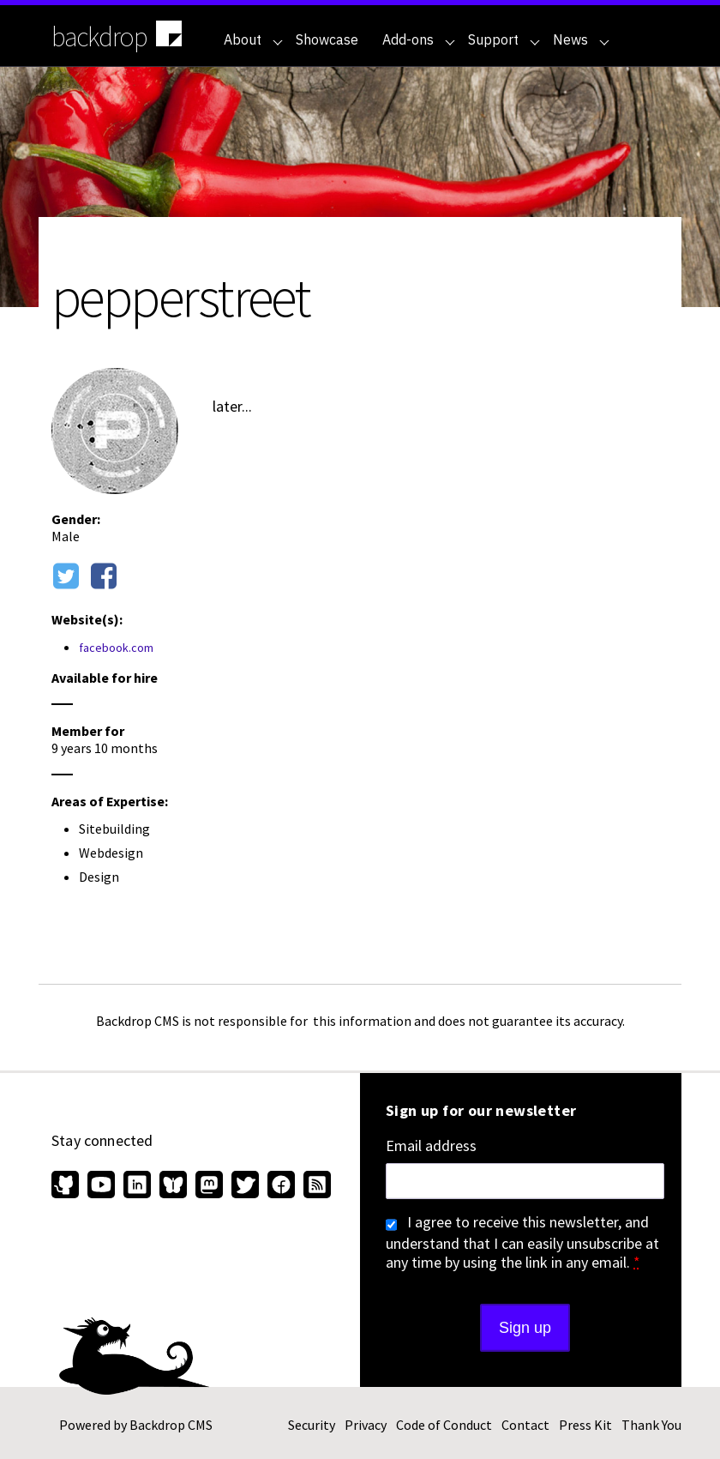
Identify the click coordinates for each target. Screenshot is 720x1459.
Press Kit (585, 1424)
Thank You (651, 1424)
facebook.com (116, 647)
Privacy (366, 1424)
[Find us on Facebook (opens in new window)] (281, 1186)
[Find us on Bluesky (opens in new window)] (173, 1186)
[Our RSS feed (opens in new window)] (315, 1186)
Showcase (327, 39)
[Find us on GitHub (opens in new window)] (67, 1186)
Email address (431, 1145)
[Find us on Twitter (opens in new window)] (245, 1186)
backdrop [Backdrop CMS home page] (118, 35)
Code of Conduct (444, 1424)
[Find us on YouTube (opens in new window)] (101, 1186)
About (253, 39)
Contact (525, 1424)
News (581, 39)
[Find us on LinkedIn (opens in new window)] (137, 1186)
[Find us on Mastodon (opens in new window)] (209, 1186)
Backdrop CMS (171, 1424)
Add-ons (418, 39)
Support (504, 39)
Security (311, 1424)
